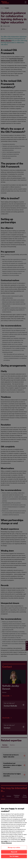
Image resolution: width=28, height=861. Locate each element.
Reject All (14, 852)
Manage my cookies (14, 848)
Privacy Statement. (6, 843)
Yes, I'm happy (14, 856)
